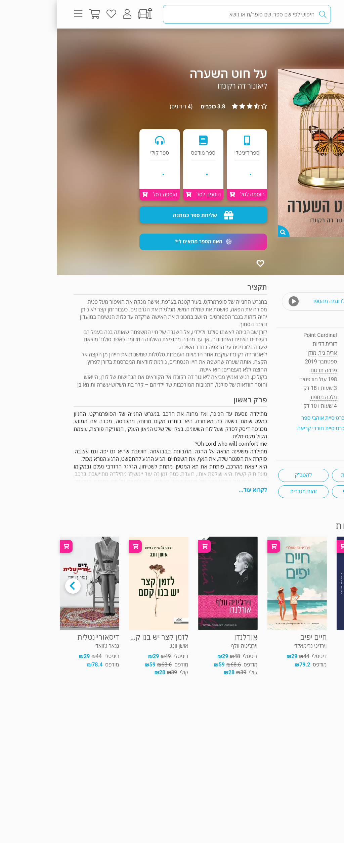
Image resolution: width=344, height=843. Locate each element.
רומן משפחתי (300, 491)
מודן (255, 353)
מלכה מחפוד (266, 397)
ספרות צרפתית (300, 475)
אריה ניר (271, 353)
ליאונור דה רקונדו (185, 86)
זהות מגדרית (246, 491)
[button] (146, 242)
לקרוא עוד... (196, 490)
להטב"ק (246, 475)
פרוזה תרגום (303, 42)
